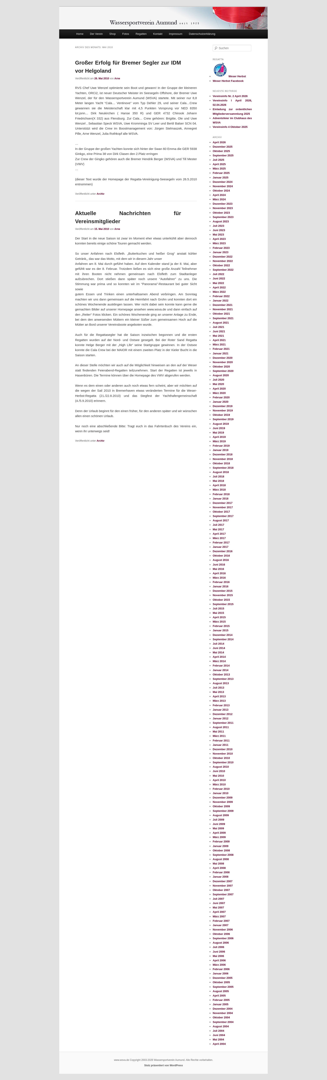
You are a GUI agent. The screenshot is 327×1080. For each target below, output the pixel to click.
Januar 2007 (220, 925)
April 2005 (219, 995)
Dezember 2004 (223, 1008)
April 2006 (219, 960)
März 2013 (219, 700)
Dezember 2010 (223, 749)
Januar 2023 (220, 252)
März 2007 (219, 916)
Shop (112, 33)
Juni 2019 (219, 428)
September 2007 (223, 894)
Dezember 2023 (223, 203)
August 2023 (221, 221)
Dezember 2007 (223, 881)
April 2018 (219, 485)
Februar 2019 (221, 445)
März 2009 (219, 837)
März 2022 (219, 291)
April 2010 (219, 780)
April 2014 (219, 656)
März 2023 (219, 243)
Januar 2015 (220, 630)
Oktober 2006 (221, 934)
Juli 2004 (218, 1030)
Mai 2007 (218, 907)
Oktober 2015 (221, 599)
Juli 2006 (218, 947)
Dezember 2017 (223, 502)
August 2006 (221, 942)
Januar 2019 (220, 450)
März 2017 (219, 538)
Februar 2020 (221, 397)
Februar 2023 (221, 247)
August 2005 (221, 991)
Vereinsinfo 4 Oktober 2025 (230, 126)
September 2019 (223, 419)
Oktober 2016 (221, 555)
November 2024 (223, 186)
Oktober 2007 (221, 890)
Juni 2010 (219, 771)
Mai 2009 (218, 828)
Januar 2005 (220, 1004)
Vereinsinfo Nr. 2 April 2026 (230, 96)
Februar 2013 (221, 705)
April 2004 (219, 1043)
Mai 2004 (218, 1039)
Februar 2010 (221, 788)
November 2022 (223, 261)
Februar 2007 (221, 920)
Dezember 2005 (223, 977)
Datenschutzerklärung (202, 33)
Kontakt (157, 33)
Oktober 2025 (221, 151)
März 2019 (219, 441)
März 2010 (219, 784)
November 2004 (223, 1013)
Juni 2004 (219, 1035)
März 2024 (219, 199)
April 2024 (219, 195)
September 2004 (223, 1022)
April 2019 (219, 436)
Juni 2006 (219, 951)
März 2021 (219, 344)
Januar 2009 (220, 846)
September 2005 (223, 986)
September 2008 (223, 854)
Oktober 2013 (221, 674)
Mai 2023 (218, 234)
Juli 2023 (218, 225)
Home (79, 33)
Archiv (100, 193)
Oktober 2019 (221, 414)
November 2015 (223, 595)
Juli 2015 (218, 608)
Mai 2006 (218, 956)
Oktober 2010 (221, 758)
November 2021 (223, 309)
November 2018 (223, 459)
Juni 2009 (219, 824)
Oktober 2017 (221, 511)
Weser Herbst (229, 76)
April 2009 (219, 832)
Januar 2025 (220, 177)
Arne (117, 78)
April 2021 (219, 340)
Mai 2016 (218, 569)
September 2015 (223, 604)
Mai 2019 (218, 432)
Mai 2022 (218, 283)
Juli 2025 (218, 159)
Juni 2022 (219, 278)
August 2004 (221, 1026)
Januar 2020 (220, 401)
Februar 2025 (221, 172)
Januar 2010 (220, 793)
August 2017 (221, 520)
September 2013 (223, 678)
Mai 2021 (218, 335)
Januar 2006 (220, 973)
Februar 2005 (221, 1000)
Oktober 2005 (221, 982)
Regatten (141, 33)
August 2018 (221, 472)
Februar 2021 (221, 348)
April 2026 (219, 142)
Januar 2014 (220, 670)
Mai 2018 (218, 480)
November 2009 (223, 801)
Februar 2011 (221, 740)
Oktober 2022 (221, 265)
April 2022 (219, 287)
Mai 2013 (218, 692)
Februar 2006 (221, 969)
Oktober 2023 (221, 212)
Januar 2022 (220, 300)
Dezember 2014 (223, 635)
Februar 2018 (221, 494)
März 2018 (219, 489)
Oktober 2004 (221, 1017)
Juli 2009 (218, 819)
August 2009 (221, 815)
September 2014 (223, 639)
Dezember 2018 (223, 454)
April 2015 (219, 617)
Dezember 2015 (223, 590)
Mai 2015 (218, 612)
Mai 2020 (218, 384)
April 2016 (219, 573)
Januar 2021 (220, 353)
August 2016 (221, 560)
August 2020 (221, 375)
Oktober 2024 (221, 190)
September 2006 (223, 938)
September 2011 (223, 722)
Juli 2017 (218, 524)
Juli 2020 (218, 379)
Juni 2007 (219, 903)
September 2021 (223, 318)
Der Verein (96, 33)
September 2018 (223, 467)
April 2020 (219, 388)
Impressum (175, 33)
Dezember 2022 (223, 256)
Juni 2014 (219, 648)
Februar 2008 (221, 872)
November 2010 (223, 753)
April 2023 (219, 238)
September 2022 (223, 269)
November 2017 (223, 507)
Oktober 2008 (221, 850)
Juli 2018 (218, 476)
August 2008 (221, 859)
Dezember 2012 (223, 714)
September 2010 (223, 762)
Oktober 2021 (221, 313)
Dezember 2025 (223, 146)
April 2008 (219, 867)
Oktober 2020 (221, 366)
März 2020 (219, 393)
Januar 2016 (220, 586)
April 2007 (219, 911)
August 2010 (221, 766)
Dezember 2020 (223, 357)
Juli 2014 (218, 643)
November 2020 (223, 362)
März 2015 (219, 621)
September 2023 (223, 217)
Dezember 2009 (223, 797)
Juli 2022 (218, 274)
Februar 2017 (221, 542)
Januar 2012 (220, 718)
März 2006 (219, 964)
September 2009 (223, 810)
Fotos (125, 33)
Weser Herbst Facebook (228, 80)
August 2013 (221, 683)
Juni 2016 (219, 564)
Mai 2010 (218, 775)
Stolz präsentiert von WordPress (163, 1065)
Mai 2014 (218, 652)
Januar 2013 (220, 709)
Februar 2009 (221, 841)
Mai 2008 (218, 863)
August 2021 (221, 322)
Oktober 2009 (221, 806)
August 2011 (221, 727)
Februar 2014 (221, 665)
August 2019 (221, 423)
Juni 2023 (219, 230)
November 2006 (223, 929)
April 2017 (219, 533)
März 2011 (219, 735)
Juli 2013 (218, 687)
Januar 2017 (220, 546)
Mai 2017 (218, 529)
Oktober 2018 (221, 463)
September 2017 (223, 516)
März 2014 (219, 661)
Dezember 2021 (223, 304)
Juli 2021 (218, 327)
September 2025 (223, 155)
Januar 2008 (220, 876)
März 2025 (219, 168)
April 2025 (219, 164)
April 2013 (219, 696)
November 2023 (223, 208)
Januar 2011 (220, 744)
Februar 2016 (221, 582)
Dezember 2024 (223, 181)
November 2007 (223, 885)
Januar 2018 (220, 498)
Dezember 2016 (223, 551)
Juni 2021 (219, 331)
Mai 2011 (218, 731)
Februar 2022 (221, 296)
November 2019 (223, 410)
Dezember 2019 (223, 406)
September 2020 (223, 370)
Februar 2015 (221, 626)
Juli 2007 (218, 898)
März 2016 (219, 577)
